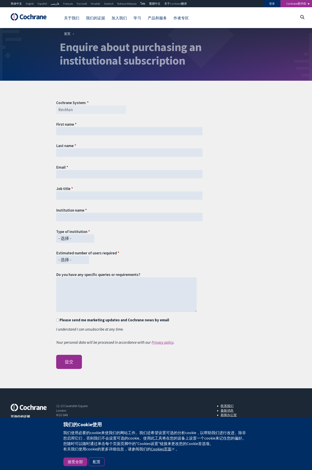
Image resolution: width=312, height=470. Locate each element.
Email (61, 167)
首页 (67, 34)
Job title (63, 188)
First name (65, 124)
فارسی (55, 3)
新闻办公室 (229, 415)
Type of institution (71, 231)
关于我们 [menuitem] (71, 18)
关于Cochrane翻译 (175, 3)
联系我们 (227, 406)
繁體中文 (154, 3)
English (30, 3)
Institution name (70, 210)
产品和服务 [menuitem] (157, 18)
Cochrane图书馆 (296, 3)
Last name (65, 145)
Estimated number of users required (86, 253)
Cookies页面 (161, 449)
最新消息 (227, 410)
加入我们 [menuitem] (119, 18)
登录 (272, 3)
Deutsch (109, 3)
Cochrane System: (71, 102)
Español (42, 3)
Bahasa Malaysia (126, 3)
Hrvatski (95, 3)
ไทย (142, 3)
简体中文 (16, 3)
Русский (82, 3)
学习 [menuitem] (137, 18)
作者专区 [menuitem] (181, 18)
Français (68, 3)
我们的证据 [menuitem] (95, 18)
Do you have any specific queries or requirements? (98, 274)
